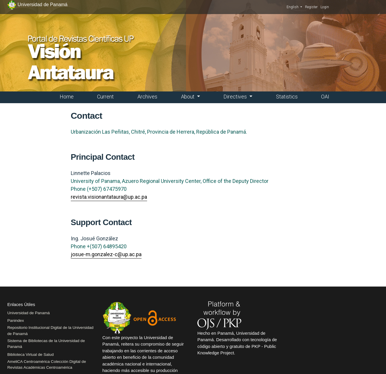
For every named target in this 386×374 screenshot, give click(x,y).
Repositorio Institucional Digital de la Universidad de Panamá (50, 330)
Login (324, 7)
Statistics (287, 96)
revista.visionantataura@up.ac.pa (109, 197)
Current (105, 96)
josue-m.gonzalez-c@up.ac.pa (106, 254)
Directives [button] (235, 96)
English (294, 6)
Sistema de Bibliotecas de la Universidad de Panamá (46, 344)
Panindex (15, 320)
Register (311, 7)
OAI (325, 96)
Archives (147, 96)
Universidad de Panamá (28, 313)
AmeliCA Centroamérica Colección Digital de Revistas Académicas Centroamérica (46, 364)
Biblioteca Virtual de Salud (30, 354)
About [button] (188, 96)
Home (67, 96)
